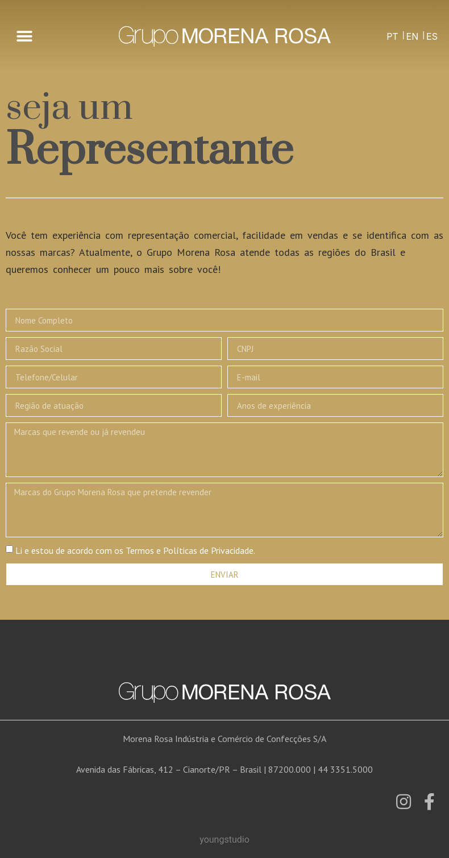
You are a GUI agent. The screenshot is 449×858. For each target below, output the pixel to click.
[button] (24, 36)
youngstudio (224, 839)
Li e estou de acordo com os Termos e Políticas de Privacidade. (135, 550)
